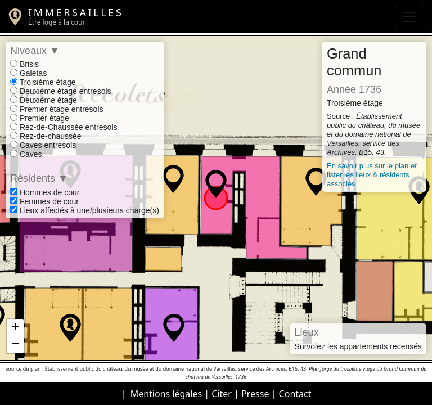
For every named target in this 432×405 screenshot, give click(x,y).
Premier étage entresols (57, 109)
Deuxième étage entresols (60, 91)
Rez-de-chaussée (46, 136)
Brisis (24, 64)
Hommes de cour (44, 192)
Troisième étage (43, 82)
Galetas (28, 73)
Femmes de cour (44, 201)
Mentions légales (166, 394)
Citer (222, 394)
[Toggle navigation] (409, 17)
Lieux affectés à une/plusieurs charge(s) (84, 210)
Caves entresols (43, 145)
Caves (26, 154)
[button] (70, 328)
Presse (255, 394)
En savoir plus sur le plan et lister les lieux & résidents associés (372, 174)
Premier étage (39, 118)
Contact (295, 394)
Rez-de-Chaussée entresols (63, 127)
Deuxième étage (43, 100)
